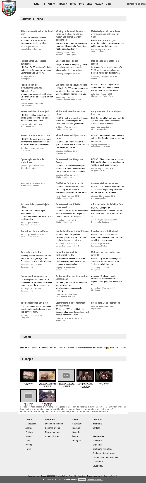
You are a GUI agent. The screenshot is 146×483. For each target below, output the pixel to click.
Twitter (75, 436)
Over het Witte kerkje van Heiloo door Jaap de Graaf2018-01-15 (66, 384)
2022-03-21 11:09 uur (28, 348)
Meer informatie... (95, 480)
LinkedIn (76, 432)
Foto (81, 4)
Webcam (99, 4)
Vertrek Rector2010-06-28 (28, 403)
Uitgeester (97, 445)
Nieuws (73, 4)
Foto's (28, 449)
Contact (96, 428)
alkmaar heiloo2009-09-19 (47, 403)
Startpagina (30, 423)
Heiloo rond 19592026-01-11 (28, 383)
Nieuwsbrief (77, 423)
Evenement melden (54, 423)
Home (36, 4)
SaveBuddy (98, 466)
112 (43, 4)
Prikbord (62, 4)
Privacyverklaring (93, 476)
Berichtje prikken (52, 428)
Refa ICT (114, 476)
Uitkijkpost (97, 440)
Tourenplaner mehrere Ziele (105, 457)
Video (89, 4)
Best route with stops (103, 449)
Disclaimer (82, 476)
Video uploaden (52, 436)
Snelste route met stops (104, 453)
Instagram (76, 440)
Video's (28, 445)
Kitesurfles (98, 461)
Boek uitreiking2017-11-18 (104, 383)
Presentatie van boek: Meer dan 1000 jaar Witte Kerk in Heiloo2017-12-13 (85, 385)
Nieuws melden (52, 432)
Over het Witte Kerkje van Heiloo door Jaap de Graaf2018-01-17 (47, 384)
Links (108, 4)
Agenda (51, 4)
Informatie (97, 423)
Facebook (76, 428)
